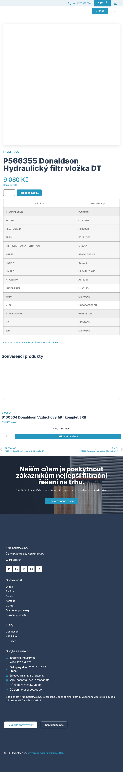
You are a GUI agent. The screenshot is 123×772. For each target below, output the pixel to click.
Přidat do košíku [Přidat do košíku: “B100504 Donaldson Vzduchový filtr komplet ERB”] (68, 436)
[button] (115, 11)
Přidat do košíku (29, 192)
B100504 (7, 412)
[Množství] (9, 192)
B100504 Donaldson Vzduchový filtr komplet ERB (44, 417)
